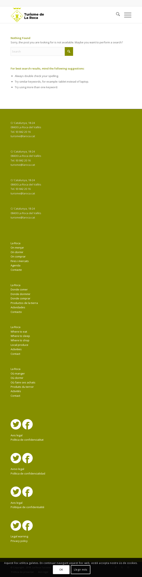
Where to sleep (20, 336)
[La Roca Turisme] (59, 14)
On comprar (18, 256)
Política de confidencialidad (28, 473)
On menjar (17, 247)
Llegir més (80, 569)
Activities (16, 349)
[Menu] (125, 14)
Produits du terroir (22, 387)
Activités (16, 391)
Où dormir (17, 378)
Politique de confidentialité (27, 507)
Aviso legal (17, 469)
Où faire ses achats (23, 382)
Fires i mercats (20, 261)
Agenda (15, 265)
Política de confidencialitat (27, 440)
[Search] (116, 14)
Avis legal (16, 435)
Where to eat (19, 331)
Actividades (18, 307)
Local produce (19, 345)
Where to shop (20, 340)
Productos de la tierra (24, 303)
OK (61, 569)
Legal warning (19, 536)
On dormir (17, 252)
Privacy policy (19, 541)
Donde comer (19, 289)
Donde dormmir (20, 294)
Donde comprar (20, 298)
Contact (15, 354)
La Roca (15, 243)
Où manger (18, 373)
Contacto (16, 312)
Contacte (16, 270)
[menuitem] (116, 14)
